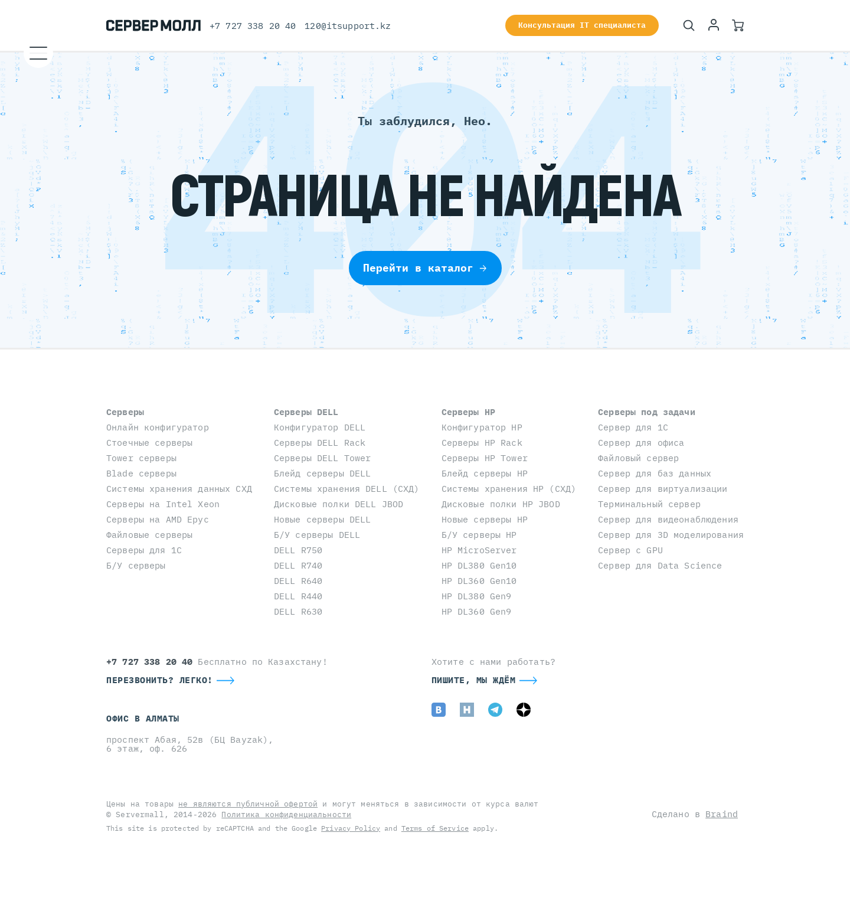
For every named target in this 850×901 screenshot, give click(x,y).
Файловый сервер (638, 457)
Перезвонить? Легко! (159, 679)
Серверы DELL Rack (319, 442)
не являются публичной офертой (248, 804)
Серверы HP (468, 411)
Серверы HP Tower (485, 457)
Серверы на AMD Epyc (157, 519)
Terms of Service (435, 828)
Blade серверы (141, 473)
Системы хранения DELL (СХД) (347, 488)
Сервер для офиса (641, 442)
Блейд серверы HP (485, 473)
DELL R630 (298, 611)
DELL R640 (298, 580)
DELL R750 (298, 550)
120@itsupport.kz (348, 25)
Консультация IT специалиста (582, 25)
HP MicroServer (479, 550)
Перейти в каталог (425, 268)
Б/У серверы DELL (317, 534)
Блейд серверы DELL (322, 473)
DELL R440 (298, 596)
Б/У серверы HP (479, 534)
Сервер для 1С (633, 427)
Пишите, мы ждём (473, 679)
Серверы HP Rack (482, 442)
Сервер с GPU (630, 550)
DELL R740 (298, 565)
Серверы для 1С (144, 550)
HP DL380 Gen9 (477, 596)
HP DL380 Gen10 (479, 565)
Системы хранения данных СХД (179, 488)
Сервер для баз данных (654, 473)
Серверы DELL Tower (322, 457)
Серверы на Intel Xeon (163, 504)
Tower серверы (141, 457)
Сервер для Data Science (660, 565)
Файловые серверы (149, 534)
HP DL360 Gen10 (479, 580)
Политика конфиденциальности (286, 814)
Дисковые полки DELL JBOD (338, 504)
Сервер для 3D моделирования (671, 534)
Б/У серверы (136, 565)
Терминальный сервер (649, 504)
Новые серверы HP (485, 519)
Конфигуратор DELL (319, 427)
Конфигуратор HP (482, 427)
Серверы (125, 411)
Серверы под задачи (646, 411)
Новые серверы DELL (322, 519)
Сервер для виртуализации (662, 488)
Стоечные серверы (149, 442)
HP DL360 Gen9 (477, 611)
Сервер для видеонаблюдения (668, 519)
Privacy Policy (350, 828)
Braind (721, 814)
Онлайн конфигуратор (157, 427)
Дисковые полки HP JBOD (501, 504)
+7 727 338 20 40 (253, 25)
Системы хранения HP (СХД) (509, 488)
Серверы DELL (306, 411)
